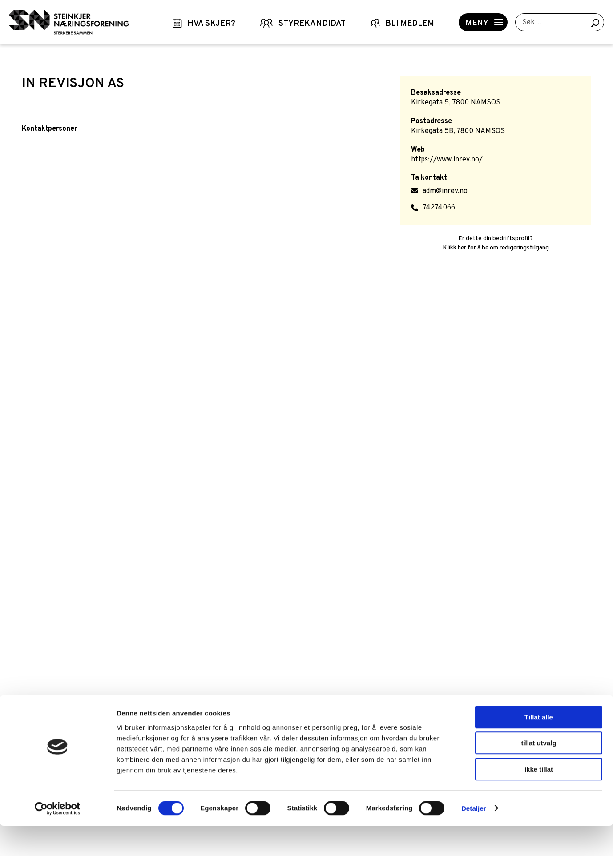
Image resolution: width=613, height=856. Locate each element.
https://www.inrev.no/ (447, 159)
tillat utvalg (538, 773)
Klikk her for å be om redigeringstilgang (496, 248)
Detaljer (473, 838)
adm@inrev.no (445, 191)
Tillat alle (538, 747)
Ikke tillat (538, 799)
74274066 (439, 207)
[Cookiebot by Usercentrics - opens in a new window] (58, 838)
